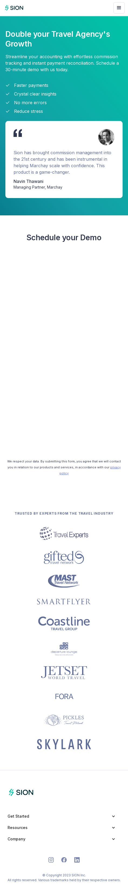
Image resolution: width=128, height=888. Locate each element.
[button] (119, 8)
